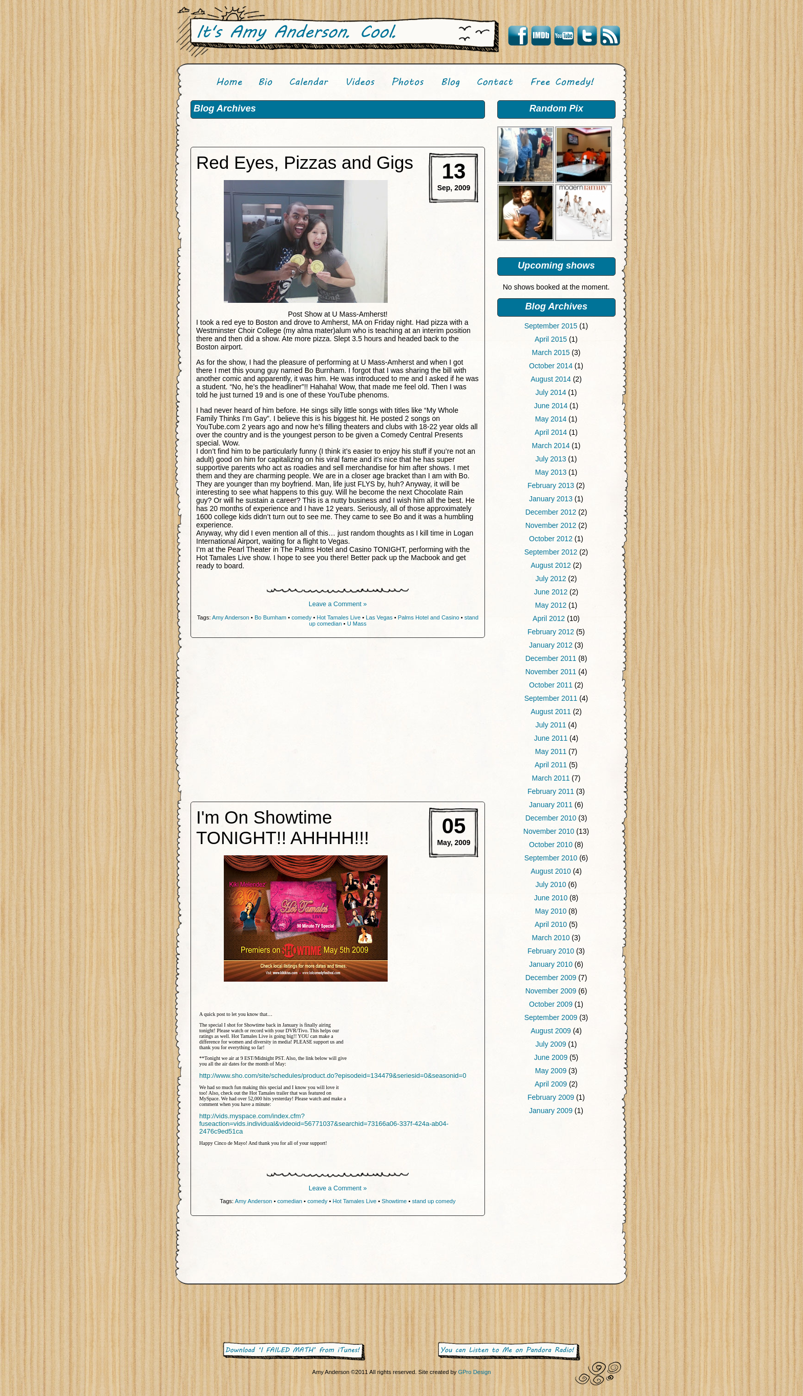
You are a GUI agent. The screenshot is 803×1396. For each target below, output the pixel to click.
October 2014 (551, 366)
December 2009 (551, 977)
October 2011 (551, 685)
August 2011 (551, 711)
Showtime (394, 1201)
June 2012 (550, 592)
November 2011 (551, 672)
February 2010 (550, 951)
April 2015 (551, 339)
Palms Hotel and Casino (428, 617)
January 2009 (551, 1110)
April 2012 (549, 618)
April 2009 (551, 1084)
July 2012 (551, 578)
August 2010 (551, 871)
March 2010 (551, 938)
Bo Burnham (270, 617)
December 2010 (551, 818)
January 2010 (551, 964)
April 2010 (551, 924)
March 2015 (551, 352)
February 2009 (550, 1097)
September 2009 (551, 1017)
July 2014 (551, 392)
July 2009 (551, 1044)
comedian (289, 1201)
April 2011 (551, 765)
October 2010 (551, 844)
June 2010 (550, 898)
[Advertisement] (556, 1201)
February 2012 (550, 632)
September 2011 (551, 698)
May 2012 (550, 605)
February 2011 (550, 791)
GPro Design (474, 1372)
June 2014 (550, 406)
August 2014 (551, 379)
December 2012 (551, 512)
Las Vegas (379, 617)
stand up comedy (433, 1201)
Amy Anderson (230, 617)
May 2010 (550, 911)
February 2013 (550, 485)
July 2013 (551, 459)
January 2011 (551, 805)
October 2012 (551, 539)
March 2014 (551, 445)
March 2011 (551, 778)
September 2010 (551, 858)
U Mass (357, 624)
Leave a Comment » (338, 604)
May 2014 (550, 419)
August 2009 (551, 1031)
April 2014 (551, 432)
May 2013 (550, 472)
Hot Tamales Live (339, 617)
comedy (301, 617)
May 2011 (550, 751)
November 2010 (549, 831)
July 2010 (551, 884)
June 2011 (550, 738)
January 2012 (551, 645)
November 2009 (551, 991)
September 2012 (551, 552)
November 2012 (551, 525)
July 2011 (551, 725)
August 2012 (551, 565)
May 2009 (550, 1071)
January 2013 (551, 499)
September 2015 (551, 326)
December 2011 (551, 658)
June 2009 (550, 1057)
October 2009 (551, 1004)
